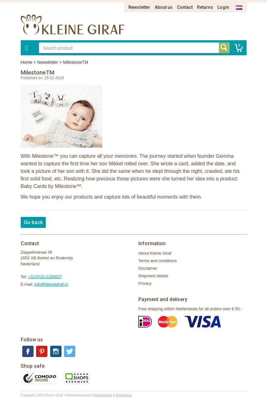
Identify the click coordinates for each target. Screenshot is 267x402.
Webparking (102, 395)
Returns (205, 7)
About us (164, 7)
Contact (185, 7)
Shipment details (153, 275)
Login (223, 7)
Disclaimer (148, 268)
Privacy (145, 283)
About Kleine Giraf (155, 253)
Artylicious (123, 395)
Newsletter (139, 7)
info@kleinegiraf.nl (51, 284)
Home (26, 62)
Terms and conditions (157, 260)
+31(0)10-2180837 (44, 276)
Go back (33, 222)
